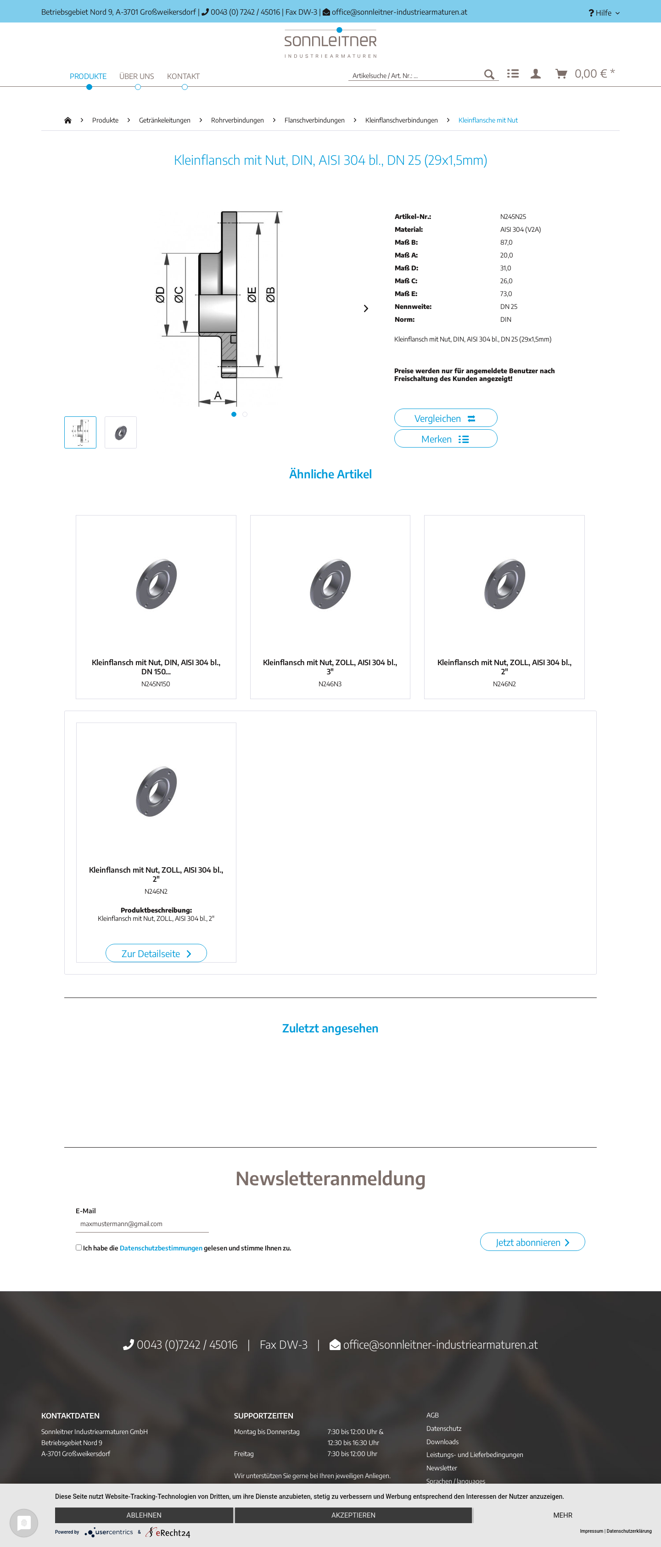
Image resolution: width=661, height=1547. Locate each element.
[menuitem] (601, 13)
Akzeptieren (353, 1515)
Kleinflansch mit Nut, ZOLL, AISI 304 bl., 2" (504, 667)
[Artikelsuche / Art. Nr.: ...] (423, 74)
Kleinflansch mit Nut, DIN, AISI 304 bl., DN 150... (156, 667)
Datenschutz (443, 1428)
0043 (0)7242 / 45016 (180, 1344)
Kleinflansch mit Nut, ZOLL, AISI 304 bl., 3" (330, 667)
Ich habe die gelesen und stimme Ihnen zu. (183, 1248)
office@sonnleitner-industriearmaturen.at (399, 12)
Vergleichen (445, 418)
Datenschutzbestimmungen (161, 1248)
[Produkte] (88, 75)
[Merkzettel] (513, 74)
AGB (432, 1415)
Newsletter (441, 1468)
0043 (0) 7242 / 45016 (241, 12)
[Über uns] (137, 75)
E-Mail (86, 1211)
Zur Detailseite (156, 953)
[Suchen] (489, 74)
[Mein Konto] (537, 74)
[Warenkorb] (586, 74)
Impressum (592, 1531)
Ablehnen (144, 1515)
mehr (562, 1515)
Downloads (442, 1442)
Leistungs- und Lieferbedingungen (474, 1454)
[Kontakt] (183, 75)
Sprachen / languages (455, 1481)
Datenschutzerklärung (629, 1531)
